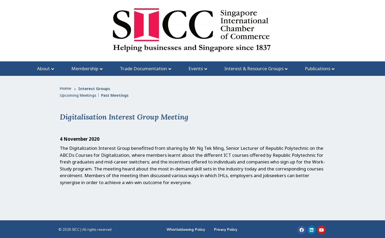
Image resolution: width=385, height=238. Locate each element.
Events (195, 68)
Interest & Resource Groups (253, 68)
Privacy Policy (225, 229)
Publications (317, 68)
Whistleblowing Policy (185, 229)
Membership (84, 68)
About (43, 68)
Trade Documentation (143, 68)
